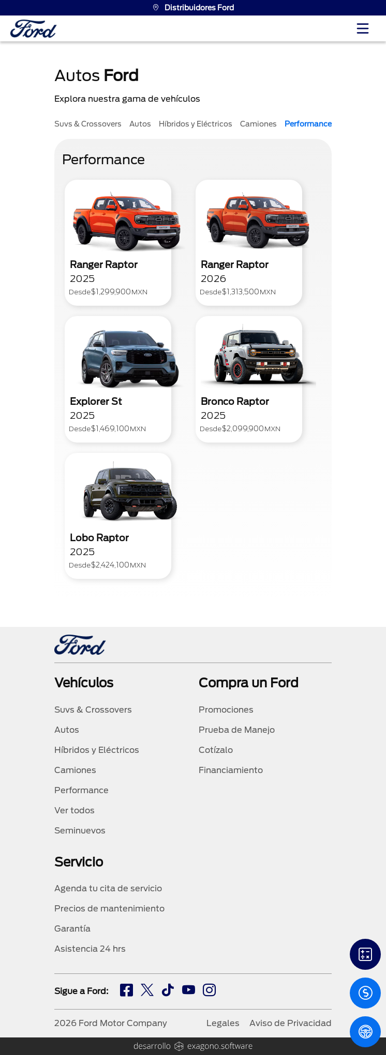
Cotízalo (216, 750)
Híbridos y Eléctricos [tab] (195, 124)
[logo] (33, 29)
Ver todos (74, 810)
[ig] (209, 991)
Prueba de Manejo (237, 730)
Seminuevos (80, 831)
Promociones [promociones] (226, 710)
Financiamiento (231, 770)
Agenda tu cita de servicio (108, 888)
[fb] (126, 991)
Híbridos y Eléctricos (96, 750)
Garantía (72, 929)
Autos (66, 730)
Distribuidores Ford (193, 8)
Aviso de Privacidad (290, 1023)
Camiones (75, 770)
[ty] (188, 991)
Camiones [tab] (258, 124)
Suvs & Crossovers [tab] (88, 124)
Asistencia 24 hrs (90, 949)
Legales (223, 1023)
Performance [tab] (308, 124)
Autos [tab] (140, 124)
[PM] (365, 1031)
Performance (81, 790)
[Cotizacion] (365, 993)
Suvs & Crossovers (93, 710)
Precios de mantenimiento (109, 909)
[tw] (147, 991)
